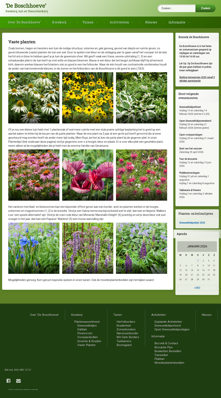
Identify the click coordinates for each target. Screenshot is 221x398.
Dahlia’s (177, 329)
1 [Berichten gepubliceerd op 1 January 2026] (200, 261)
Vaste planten (181, 345)
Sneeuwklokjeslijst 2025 (194, 222)
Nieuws (151, 21)
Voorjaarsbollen (182, 337)
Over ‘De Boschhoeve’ (24, 21)
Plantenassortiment (182, 321)
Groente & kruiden (184, 341)
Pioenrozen (179, 333)
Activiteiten (119, 21)
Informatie (176, 21)
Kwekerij (59, 21)
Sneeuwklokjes (182, 325)
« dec (199, 288)
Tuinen (88, 21)
